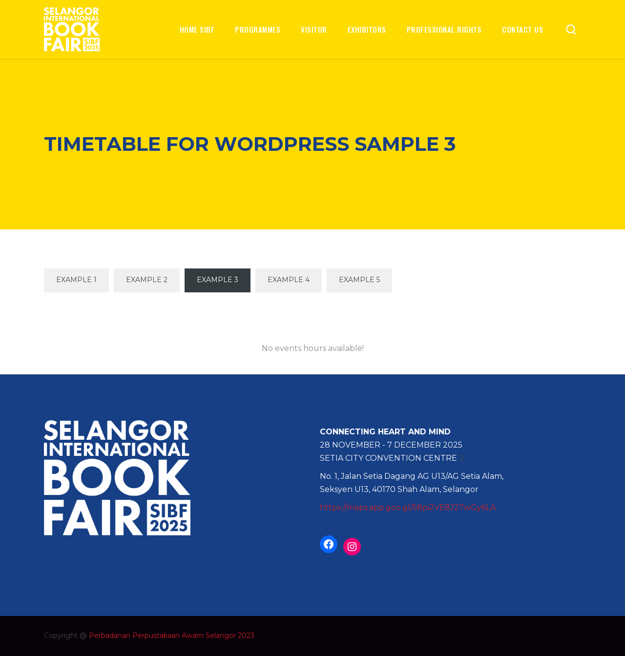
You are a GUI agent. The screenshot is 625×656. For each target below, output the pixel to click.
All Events (312, 312)
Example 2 (146, 279)
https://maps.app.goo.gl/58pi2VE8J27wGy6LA (408, 507)
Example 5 (359, 279)
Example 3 (217, 279)
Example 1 (76, 279)
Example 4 (289, 279)
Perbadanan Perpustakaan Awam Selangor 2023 (171, 635)
